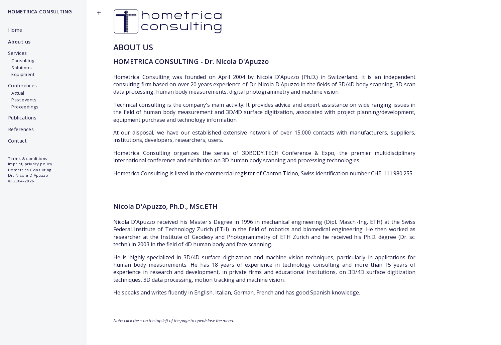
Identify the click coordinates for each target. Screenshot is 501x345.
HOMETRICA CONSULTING (40, 11)
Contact (17, 141)
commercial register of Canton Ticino (251, 173)
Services (17, 53)
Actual (16, 93)
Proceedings (23, 107)
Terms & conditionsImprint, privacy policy (30, 161)
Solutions (20, 68)
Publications (22, 117)
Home (15, 30)
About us (19, 41)
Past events (22, 100)
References (21, 129)
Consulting (21, 61)
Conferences (22, 85)
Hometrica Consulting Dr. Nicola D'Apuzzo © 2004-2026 (29, 175)
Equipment (21, 74)
